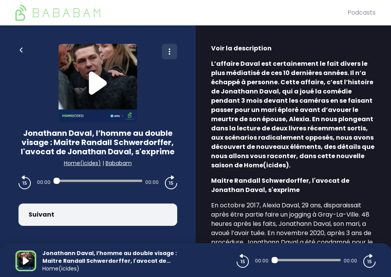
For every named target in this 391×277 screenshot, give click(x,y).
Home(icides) (82, 163)
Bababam (119, 163)
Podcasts (361, 12)
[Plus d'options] (169, 51)
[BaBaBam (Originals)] (181, 13)
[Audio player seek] (98, 181)
